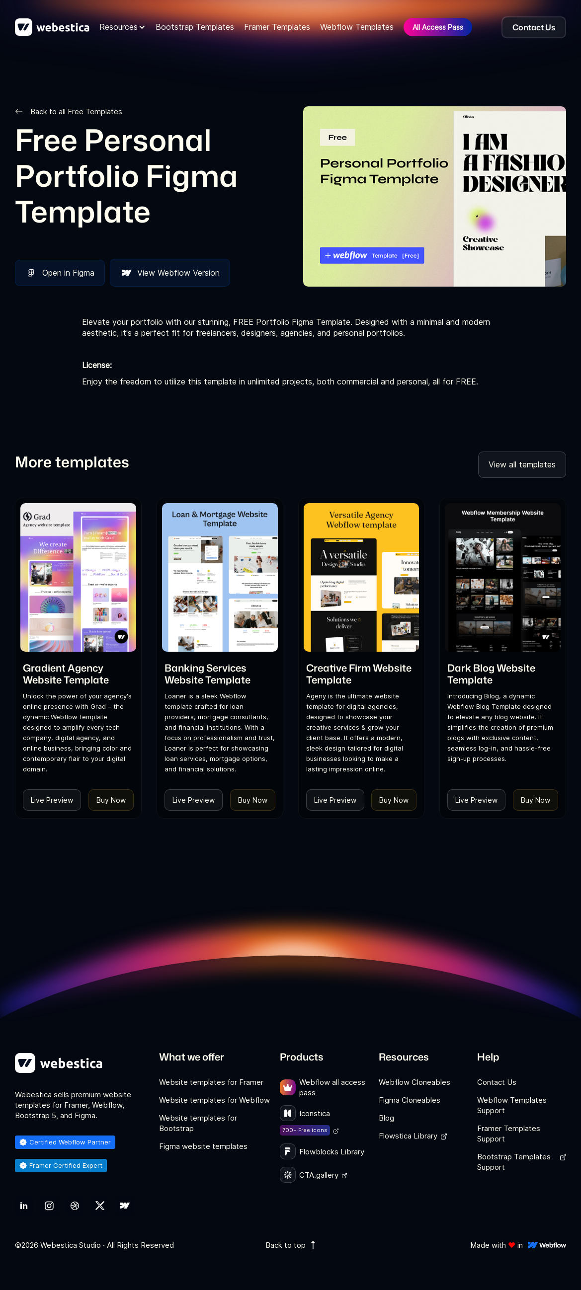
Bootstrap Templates (195, 27)
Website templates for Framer (211, 1082)
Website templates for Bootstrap (198, 1123)
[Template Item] (78, 577)
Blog (386, 1118)
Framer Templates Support (508, 1133)
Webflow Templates (357, 27)
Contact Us (496, 1082)
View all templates (522, 464)
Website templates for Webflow (214, 1100)
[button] (122, 27)
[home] (52, 27)
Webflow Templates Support (512, 1105)
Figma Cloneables (409, 1100)
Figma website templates (203, 1146)
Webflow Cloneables (414, 1082)
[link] (78, 673)
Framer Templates (277, 27)
